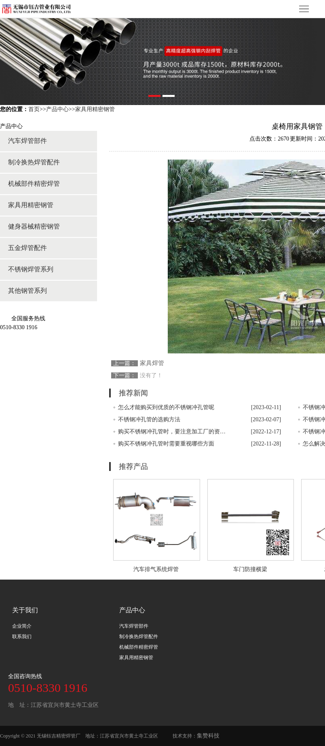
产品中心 (57, 109)
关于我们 (25, 610)
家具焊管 (152, 363)
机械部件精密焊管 (34, 183)
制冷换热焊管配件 (34, 162)
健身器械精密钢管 (34, 226)
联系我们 (22, 636)
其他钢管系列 (27, 290)
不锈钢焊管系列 (30, 269)
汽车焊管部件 (27, 140)
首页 (34, 109)
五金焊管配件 (27, 247)
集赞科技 (208, 736)
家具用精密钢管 (95, 109)
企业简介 (22, 626)
